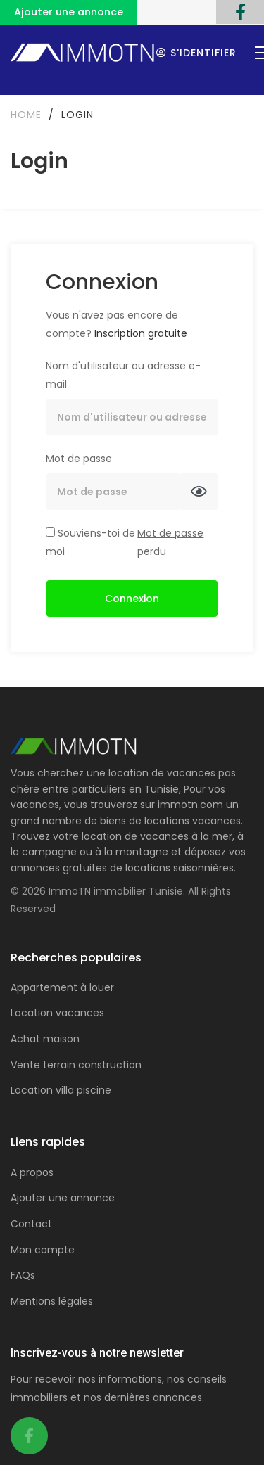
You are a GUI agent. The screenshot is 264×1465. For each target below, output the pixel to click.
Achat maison (45, 1039)
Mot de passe (79, 459)
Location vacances (57, 1013)
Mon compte (43, 1250)
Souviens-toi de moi (90, 542)
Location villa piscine (61, 1090)
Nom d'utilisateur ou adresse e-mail (123, 375)
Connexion (132, 598)
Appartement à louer (62, 987)
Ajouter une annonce (68, 12)
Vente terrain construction (76, 1065)
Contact (31, 1224)
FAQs (23, 1275)
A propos (32, 1172)
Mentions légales (52, 1301)
